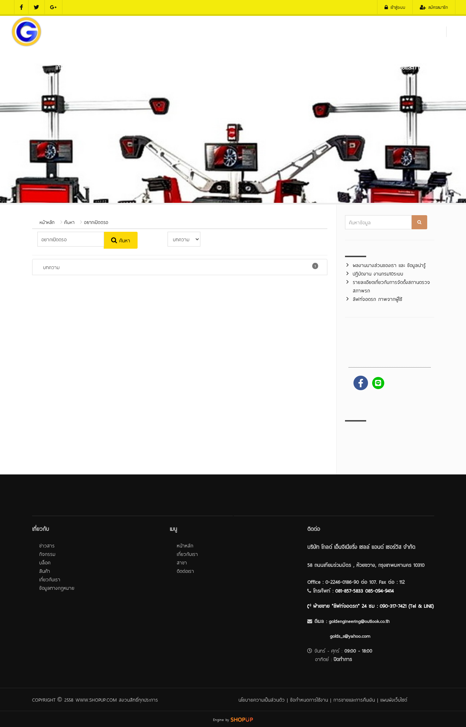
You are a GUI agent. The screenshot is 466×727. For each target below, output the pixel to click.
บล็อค (44, 562)
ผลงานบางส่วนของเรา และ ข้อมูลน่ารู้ (389, 265)
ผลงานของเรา (335, 67)
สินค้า (44, 571)
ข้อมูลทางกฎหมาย (56, 587)
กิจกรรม (47, 554)
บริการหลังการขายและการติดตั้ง (398, 67)
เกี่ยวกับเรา (68, 67)
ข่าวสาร (47, 545)
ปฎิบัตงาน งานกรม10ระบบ (378, 273)
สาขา (182, 562)
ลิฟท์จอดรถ (293, 67)
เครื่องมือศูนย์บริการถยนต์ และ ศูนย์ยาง (222, 67)
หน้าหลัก (25, 67)
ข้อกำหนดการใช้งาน (309, 699)
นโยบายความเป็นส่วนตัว (261, 699)
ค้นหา (69, 222)
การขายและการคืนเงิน (354, 699)
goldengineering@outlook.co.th (359, 621)
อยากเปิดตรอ (96, 222)
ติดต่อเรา (27, 98)
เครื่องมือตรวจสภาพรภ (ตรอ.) (128, 67)
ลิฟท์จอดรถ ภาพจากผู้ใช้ (377, 299)
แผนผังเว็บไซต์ (393, 699)
